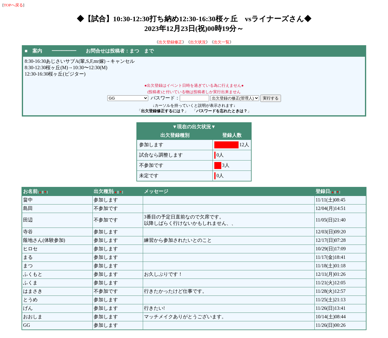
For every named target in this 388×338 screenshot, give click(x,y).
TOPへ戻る (13, 5)
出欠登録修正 (170, 42)
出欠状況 (198, 42)
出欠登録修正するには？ (162, 111)
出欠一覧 (221, 42)
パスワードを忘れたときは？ (221, 111)
